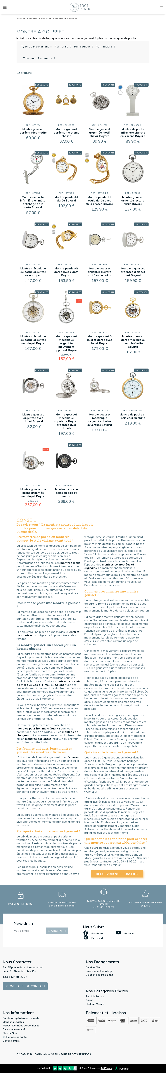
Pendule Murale (95, 996)
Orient (59, 685)
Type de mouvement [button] (35, 46)
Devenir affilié (11, 1040)
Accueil (22, 18)
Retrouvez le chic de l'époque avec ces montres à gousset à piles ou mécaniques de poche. (78, 38)
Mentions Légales (13, 1021)
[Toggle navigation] (5, 7)
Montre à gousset (66, 18)
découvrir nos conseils (117, 874)
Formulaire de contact (25, 986)
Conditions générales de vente (21, 1018)
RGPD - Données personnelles (21, 1025)
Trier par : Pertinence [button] (38, 58)
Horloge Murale (95, 1004)
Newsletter (25, 923)
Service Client (94, 967)
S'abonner (57, 931)
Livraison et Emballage (99, 971)
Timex (46, 685)
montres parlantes (38, 739)
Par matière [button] (104, 46)
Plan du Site (10, 1033)
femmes (73, 757)
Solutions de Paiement (99, 974)
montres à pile (70, 563)
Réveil (89, 1000)
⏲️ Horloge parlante (15, 1036)
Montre (34, 18)
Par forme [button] (62, 46)
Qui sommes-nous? (14, 1029)
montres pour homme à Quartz (38, 728)
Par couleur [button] (82, 46)
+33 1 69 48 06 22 (15, 977)
